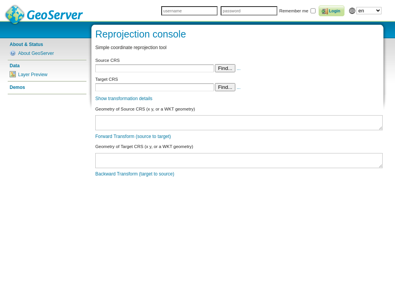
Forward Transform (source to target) (133, 136)
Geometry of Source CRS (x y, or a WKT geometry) (145, 109)
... (239, 68)
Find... (225, 68)
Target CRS (106, 79)
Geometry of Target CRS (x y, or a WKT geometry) (144, 146)
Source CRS (107, 60)
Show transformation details (123, 98)
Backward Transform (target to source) (134, 174)
